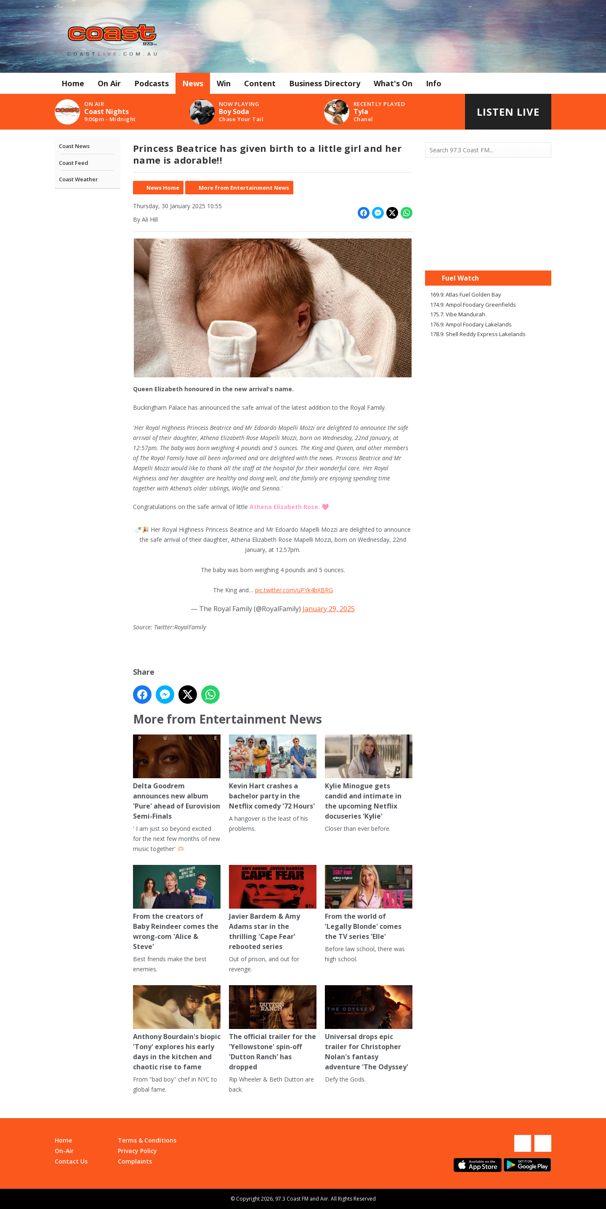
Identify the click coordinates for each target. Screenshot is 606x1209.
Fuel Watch (460, 278)
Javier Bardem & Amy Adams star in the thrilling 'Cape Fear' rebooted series (272, 908)
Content (260, 83)
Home (72, 83)
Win (224, 83)
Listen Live (508, 112)
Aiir (324, 1198)
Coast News (74, 146)
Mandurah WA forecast (488, 253)
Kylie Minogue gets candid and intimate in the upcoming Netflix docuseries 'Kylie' (368, 777)
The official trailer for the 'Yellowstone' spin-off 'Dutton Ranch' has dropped (272, 1028)
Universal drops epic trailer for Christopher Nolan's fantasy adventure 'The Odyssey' (368, 1028)
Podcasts (151, 83)
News (192, 83)
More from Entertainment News (244, 187)
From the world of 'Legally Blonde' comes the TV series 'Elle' (368, 903)
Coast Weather (78, 179)
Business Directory (324, 83)
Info (433, 83)
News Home (162, 187)
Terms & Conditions (147, 1140)
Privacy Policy (137, 1151)
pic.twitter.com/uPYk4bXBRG (294, 590)
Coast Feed (73, 163)
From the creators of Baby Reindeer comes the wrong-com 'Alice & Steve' (177, 908)
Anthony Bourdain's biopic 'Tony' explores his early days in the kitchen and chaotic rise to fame (177, 1028)
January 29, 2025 (329, 608)
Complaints (135, 1161)
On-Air (64, 1151)
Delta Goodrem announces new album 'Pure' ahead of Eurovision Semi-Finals (177, 777)
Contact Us (71, 1161)
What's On (393, 83)
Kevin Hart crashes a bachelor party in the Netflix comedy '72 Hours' (272, 772)
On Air (109, 83)
